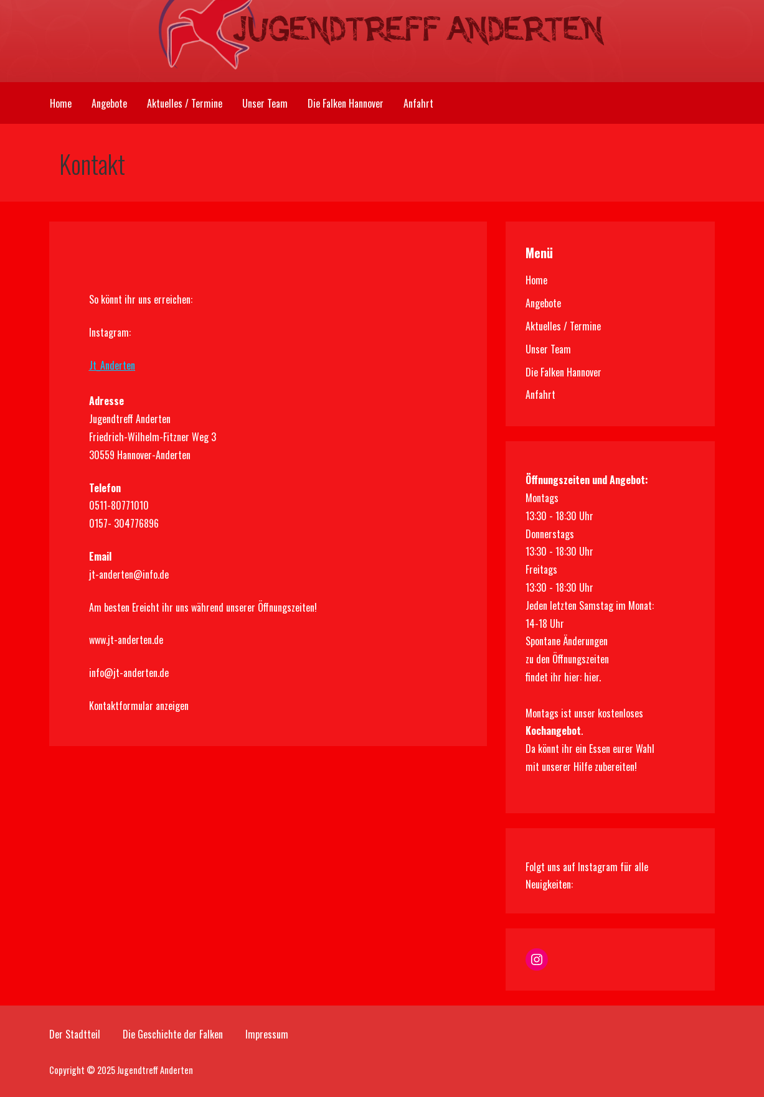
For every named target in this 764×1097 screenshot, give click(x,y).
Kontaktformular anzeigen (139, 705)
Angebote (109, 103)
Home (61, 103)
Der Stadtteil (74, 1034)
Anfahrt (418, 103)
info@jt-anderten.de (129, 672)
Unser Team (265, 103)
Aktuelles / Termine (184, 103)
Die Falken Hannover (346, 103)
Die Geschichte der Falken (173, 1034)
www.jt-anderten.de (126, 639)
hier (591, 677)
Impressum (266, 1034)
